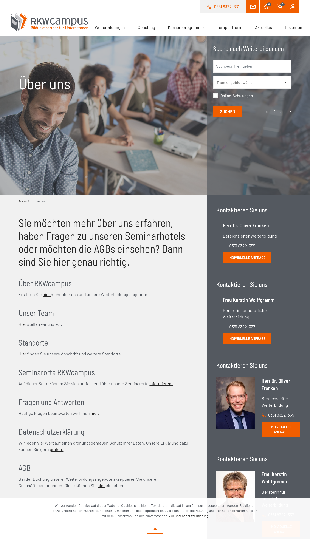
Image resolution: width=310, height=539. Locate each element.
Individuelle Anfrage (281, 273)
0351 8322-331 (226, 6)
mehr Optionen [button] (278, 111)
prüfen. (56, 449)
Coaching (146, 27)
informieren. (161, 383)
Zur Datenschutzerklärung (189, 516)
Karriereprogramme (186, 27)
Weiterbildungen (110, 27)
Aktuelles (263, 27)
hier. (95, 413)
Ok (155, 529)
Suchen (227, 111)
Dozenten (293, 27)
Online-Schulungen (236, 95)
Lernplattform (229, 27)
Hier (23, 324)
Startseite (25, 201)
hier (47, 294)
